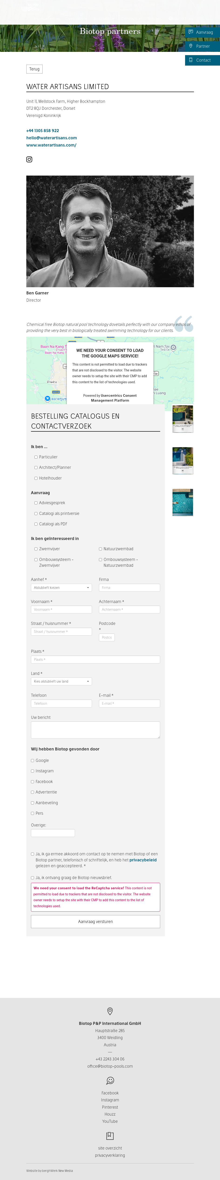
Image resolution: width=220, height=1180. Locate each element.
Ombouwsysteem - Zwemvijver (54, 562)
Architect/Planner (52, 467)
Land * (36, 673)
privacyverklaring (110, 1155)
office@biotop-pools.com (110, 1066)
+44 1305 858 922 (42, 130)
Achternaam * (111, 601)
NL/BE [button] (179, 23)
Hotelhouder (48, 478)
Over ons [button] (76, 23)
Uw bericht (41, 717)
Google (40, 760)
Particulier (46, 456)
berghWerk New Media (57, 1171)
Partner (199, 46)
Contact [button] (131, 23)
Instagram (42, 770)
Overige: (39, 825)
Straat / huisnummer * (51, 623)
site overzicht (110, 1148)
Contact (200, 60)
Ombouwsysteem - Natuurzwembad (118, 562)
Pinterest (110, 1107)
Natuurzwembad (116, 548)
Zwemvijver (47, 548)
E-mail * (106, 695)
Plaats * (37, 651)
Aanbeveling (44, 802)
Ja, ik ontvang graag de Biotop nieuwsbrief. (71, 877)
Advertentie (44, 792)
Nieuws (155, 23)
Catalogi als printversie (56, 513)
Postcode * (107, 626)
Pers (37, 813)
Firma (104, 579)
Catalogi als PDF (50, 523)
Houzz (110, 1114)
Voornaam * (41, 601)
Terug (34, 69)
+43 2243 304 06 (110, 1059)
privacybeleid (143, 859)
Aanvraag (201, 32)
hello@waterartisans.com (51, 137)
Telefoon (39, 695)
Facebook (42, 781)
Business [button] (104, 23)
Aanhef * (39, 579)
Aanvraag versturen (95, 921)
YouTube (110, 1121)
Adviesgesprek (49, 502)
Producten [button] (46, 23)
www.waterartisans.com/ (51, 145)
